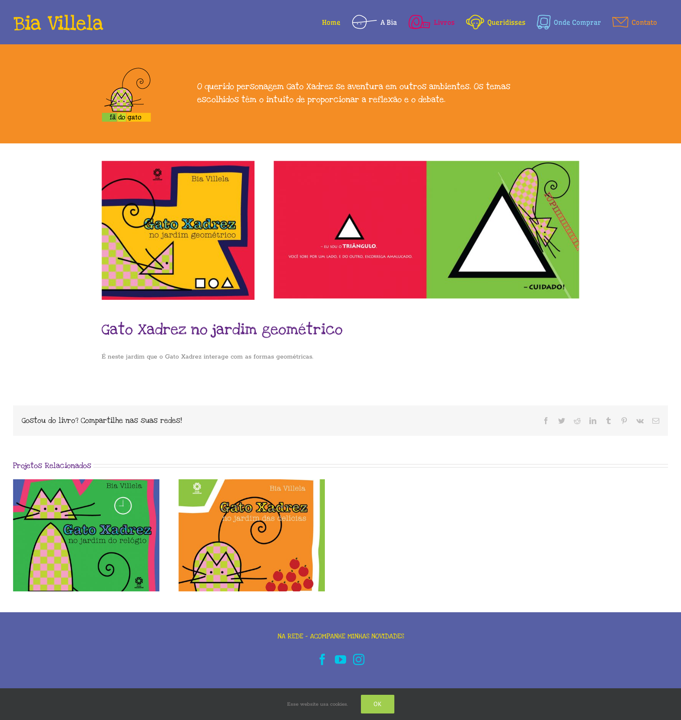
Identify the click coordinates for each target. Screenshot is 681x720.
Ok (378, 704)
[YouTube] (340, 659)
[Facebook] (322, 659)
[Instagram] (358, 659)
